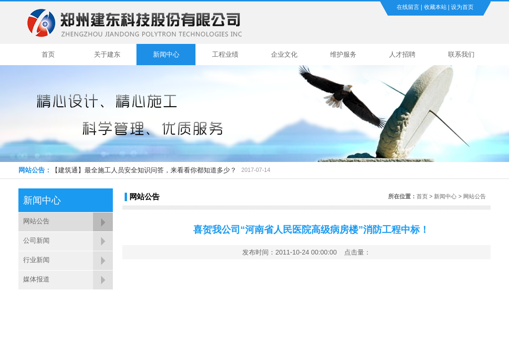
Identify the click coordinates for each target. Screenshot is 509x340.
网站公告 (36, 221)
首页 (48, 54)
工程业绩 (225, 54)
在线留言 (408, 7)
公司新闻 (36, 240)
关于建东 (107, 54)
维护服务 (343, 54)
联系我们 (461, 54)
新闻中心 (166, 54)
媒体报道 (36, 279)
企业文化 (284, 54)
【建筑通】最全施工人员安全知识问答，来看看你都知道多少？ (144, 170)
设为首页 (462, 7)
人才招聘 (402, 54)
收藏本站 (435, 7)
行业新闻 (36, 260)
